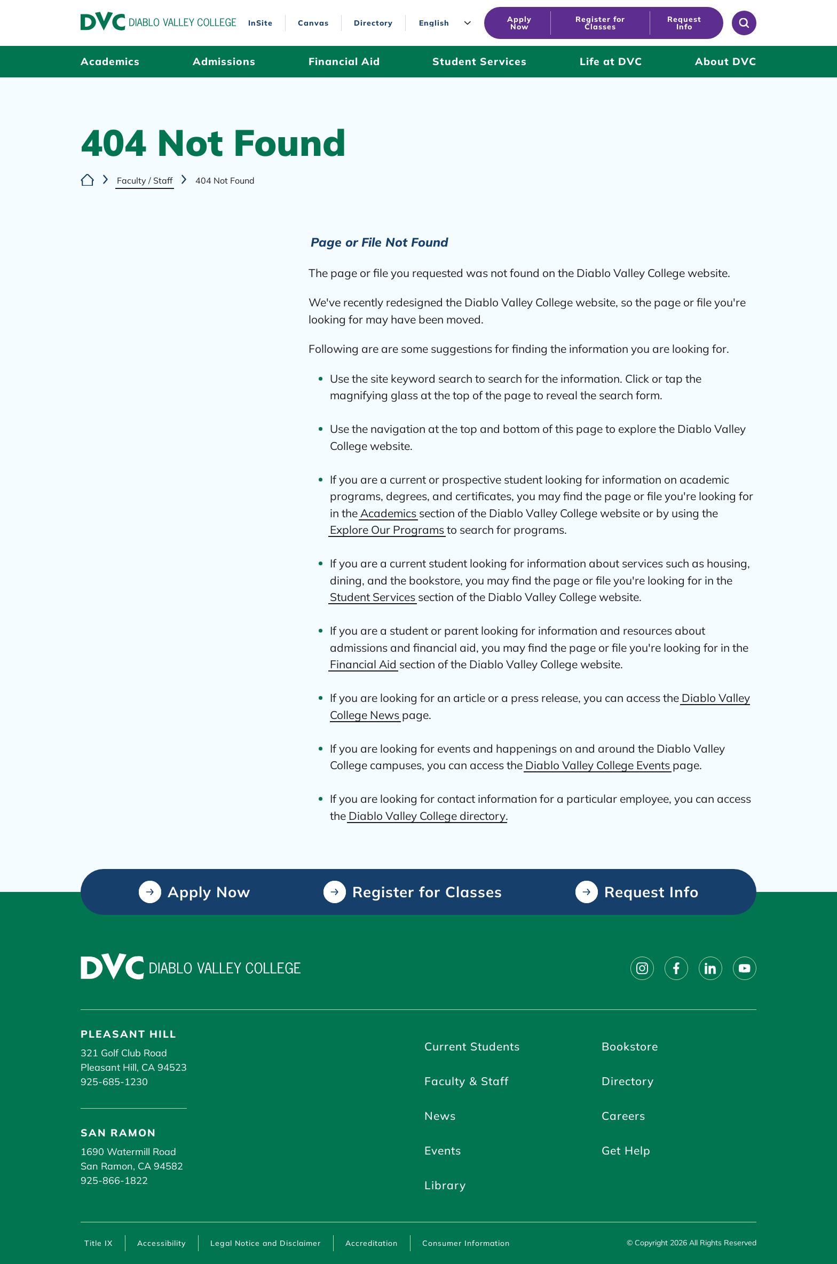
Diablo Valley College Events (597, 765)
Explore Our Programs (387, 529)
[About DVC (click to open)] (725, 62)
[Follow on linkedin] (710, 968)
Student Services (372, 597)
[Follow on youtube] (744, 968)
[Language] (447, 23)
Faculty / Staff (144, 180)
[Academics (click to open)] (110, 62)
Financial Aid (363, 664)
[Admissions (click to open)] (224, 62)
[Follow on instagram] (642, 968)
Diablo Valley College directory (427, 815)
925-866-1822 (114, 1180)
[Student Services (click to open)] (479, 62)
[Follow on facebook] (676, 968)
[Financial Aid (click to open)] (344, 62)
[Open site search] (744, 23)
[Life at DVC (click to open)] (611, 62)
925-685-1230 (114, 1082)
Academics (388, 512)
